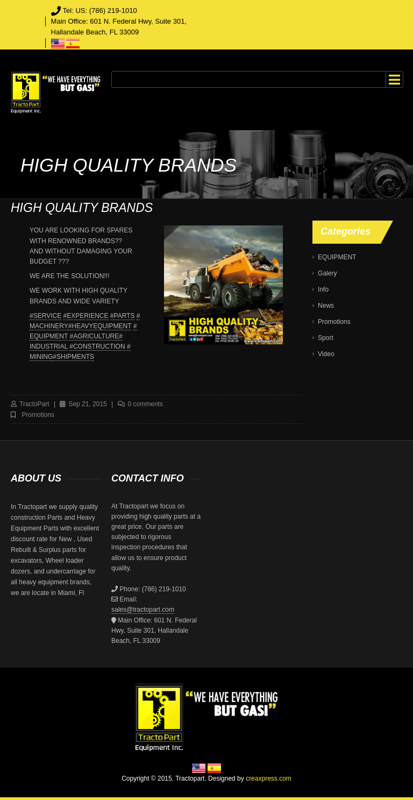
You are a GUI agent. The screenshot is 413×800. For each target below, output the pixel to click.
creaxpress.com (268, 778)
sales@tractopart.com (142, 609)
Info (323, 289)
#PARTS (122, 316)
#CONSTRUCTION (97, 346)
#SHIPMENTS (73, 356)
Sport (325, 338)
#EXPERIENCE (85, 316)
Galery (327, 273)
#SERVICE (45, 316)
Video (326, 354)
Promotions (38, 415)
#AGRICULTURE (94, 336)
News (326, 305)
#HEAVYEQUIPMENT (100, 326)
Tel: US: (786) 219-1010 (100, 10)
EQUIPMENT (337, 257)
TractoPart (34, 404)
